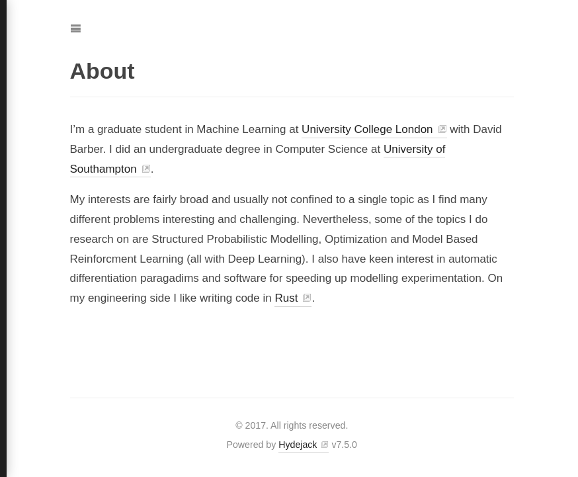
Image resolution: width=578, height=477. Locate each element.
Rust (286, 298)
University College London (367, 129)
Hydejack (297, 444)
